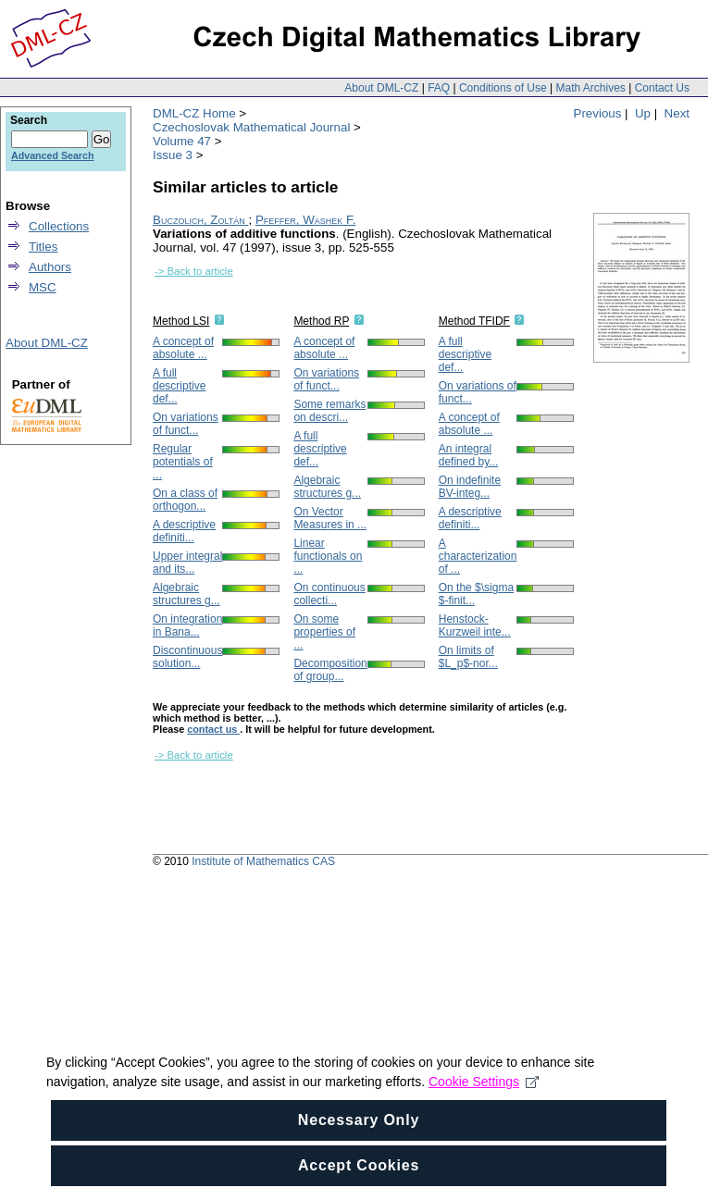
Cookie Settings (484, 1091)
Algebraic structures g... (186, 594)
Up (643, 113)
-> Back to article (194, 271)
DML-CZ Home (194, 113)
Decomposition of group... (329, 670)
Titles (43, 247)
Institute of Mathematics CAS (263, 861)
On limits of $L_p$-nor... (468, 657)
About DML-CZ (381, 87)
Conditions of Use (503, 87)
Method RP (321, 321)
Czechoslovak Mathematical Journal (251, 127)
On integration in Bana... (187, 625)
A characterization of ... (478, 556)
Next (677, 113)
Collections (59, 226)
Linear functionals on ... (327, 556)
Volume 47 (182, 141)
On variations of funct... (185, 424)
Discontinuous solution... (187, 657)
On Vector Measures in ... (329, 518)
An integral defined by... (469, 455)
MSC (42, 287)
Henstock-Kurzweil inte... (475, 625)
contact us (213, 729)
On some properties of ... (324, 631)
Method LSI (181, 321)
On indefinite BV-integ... (470, 487)
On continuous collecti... (329, 594)
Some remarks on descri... (329, 411)
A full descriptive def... (179, 385)
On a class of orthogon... (185, 500)
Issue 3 (173, 155)
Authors (50, 267)
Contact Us (662, 87)
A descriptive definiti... (184, 531)
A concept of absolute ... (183, 348)
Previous (598, 113)
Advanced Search (52, 155)
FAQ (439, 87)
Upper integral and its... (187, 562)
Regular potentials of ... (183, 461)
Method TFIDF (474, 321)
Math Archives (590, 87)
